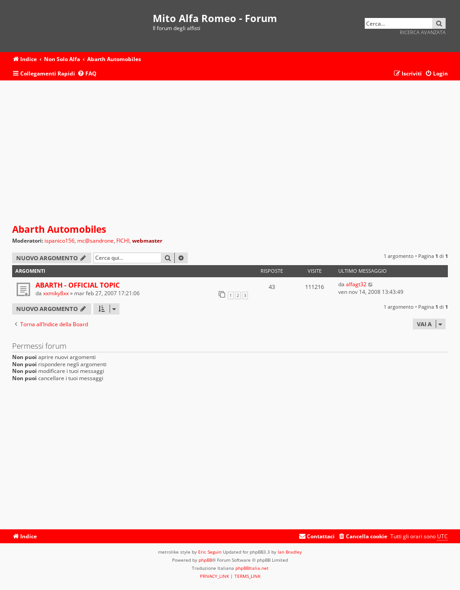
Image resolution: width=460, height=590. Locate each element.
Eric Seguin (209, 552)
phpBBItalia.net (252, 568)
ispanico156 (59, 240)
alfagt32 (356, 284)
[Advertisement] (230, 152)
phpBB (205, 560)
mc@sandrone (95, 240)
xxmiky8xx (56, 293)
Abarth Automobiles (59, 229)
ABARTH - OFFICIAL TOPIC (77, 284)
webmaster (147, 240)
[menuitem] (87, 74)
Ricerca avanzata (423, 32)
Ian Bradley (290, 552)
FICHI (122, 240)
